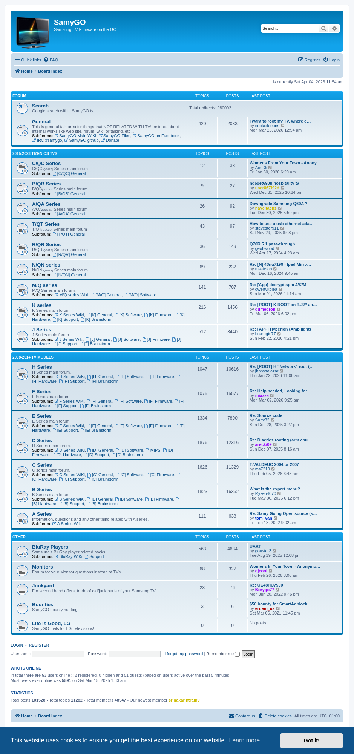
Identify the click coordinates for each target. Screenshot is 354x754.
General (41, 121)
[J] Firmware (156, 339)
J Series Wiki (68, 339)
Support (94, 556)
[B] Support (71, 503)
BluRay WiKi (68, 556)
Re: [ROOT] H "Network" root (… (282, 366)
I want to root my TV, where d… (280, 121)
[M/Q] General (105, 295)
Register (39, 645)
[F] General (99, 401)
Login (17, 645)
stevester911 (267, 228)
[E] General (99, 425)
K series (41, 305)
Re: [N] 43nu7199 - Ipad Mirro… (280, 264)
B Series (42, 489)
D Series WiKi (69, 450)
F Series (41, 391)
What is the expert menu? (275, 489)
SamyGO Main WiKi (75, 135)
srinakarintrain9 (184, 700)
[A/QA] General (68, 213)
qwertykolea (266, 289)
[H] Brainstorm (102, 381)
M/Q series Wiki (71, 295)
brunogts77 (265, 333)
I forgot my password (183, 653)
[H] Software (129, 376)
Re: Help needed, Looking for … (281, 391)
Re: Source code (266, 415)
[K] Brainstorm (96, 319)
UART (255, 546)
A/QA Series (46, 204)
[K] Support (65, 319)
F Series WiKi (69, 401)
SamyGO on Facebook (156, 135)
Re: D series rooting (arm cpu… (281, 440)
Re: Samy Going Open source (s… (283, 513)
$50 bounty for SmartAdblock (278, 604)
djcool (261, 571)
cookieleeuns (267, 125)
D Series (42, 440)
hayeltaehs (266, 208)
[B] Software (129, 499)
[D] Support (96, 454)
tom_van (263, 518)
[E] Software (128, 425)
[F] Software (128, 401)
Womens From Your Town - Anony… (285, 163)
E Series (42, 416)
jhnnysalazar (267, 371)
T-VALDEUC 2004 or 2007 (274, 464)
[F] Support (65, 405)
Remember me (223, 653)
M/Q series (44, 285)
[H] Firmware (160, 376)
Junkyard (43, 585)
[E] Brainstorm (96, 430)
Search (40, 106)
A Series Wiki (67, 523)
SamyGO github (81, 140)
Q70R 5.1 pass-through (272, 244)
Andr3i (261, 167)
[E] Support (65, 430)
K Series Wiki (69, 315)
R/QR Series (46, 244)
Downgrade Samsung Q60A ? (279, 203)
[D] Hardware (66, 454)
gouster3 (263, 551)
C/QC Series (46, 163)
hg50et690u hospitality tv (274, 183)
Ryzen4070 (265, 493)
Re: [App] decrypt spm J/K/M (278, 284)
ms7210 (262, 469)
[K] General (99, 315)
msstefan (263, 269)
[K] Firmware (158, 315)
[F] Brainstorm (95, 405)
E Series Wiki (69, 425)
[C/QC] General (69, 173)
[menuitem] (50, 59)
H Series (42, 367)
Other (19, 537)
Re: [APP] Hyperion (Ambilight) (280, 329)
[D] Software (129, 450)
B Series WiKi (69, 499)
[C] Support (71, 479)
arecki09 (263, 444)
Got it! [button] (312, 740)
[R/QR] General (69, 254)
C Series (42, 465)
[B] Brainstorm (102, 503)
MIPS (153, 450)
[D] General (100, 450)
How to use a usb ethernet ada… (282, 223)
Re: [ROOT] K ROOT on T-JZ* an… (283, 304)
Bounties (42, 604)
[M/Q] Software (140, 295)
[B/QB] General (68, 194)
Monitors (42, 567)
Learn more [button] (244, 740)
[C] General (100, 474)
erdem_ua (265, 608)
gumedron (265, 309)
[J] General (98, 339)
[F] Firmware (158, 401)
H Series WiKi (69, 376)
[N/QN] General (69, 275)
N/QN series (46, 265)
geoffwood (264, 248)
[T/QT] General (68, 234)
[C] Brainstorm (102, 479)
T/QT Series (46, 224)
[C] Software (129, 474)
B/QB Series (46, 184)
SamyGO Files (114, 135)
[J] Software (126, 339)
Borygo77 (264, 589)
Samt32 (262, 420)
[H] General (100, 376)
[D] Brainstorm (127, 454)
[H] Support (71, 381)
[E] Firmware (158, 425)
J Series (41, 330)
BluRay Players (50, 547)
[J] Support (64, 344)
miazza (262, 395)
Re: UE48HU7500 (266, 585)
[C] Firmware (160, 474)
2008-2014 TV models (33, 357)
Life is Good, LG (51, 623)
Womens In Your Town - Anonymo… (285, 566)
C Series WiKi (69, 474)
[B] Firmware (159, 499)
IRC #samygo (47, 140)
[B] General (100, 499)
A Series (42, 514)
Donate (110, 140)
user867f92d (267, 187)
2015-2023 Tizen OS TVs (34, 154)
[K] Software (128, 315)
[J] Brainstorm (95, 344)
